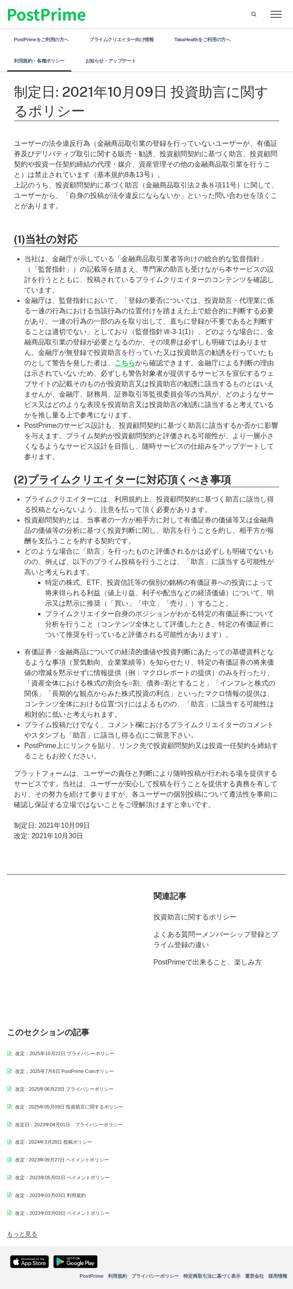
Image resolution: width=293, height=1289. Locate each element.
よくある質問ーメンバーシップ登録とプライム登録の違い (215, 939)
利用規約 (117, 1276)
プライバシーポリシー (155, 1276)
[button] (253, 14)
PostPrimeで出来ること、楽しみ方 (207, 962)
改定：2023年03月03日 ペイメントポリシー (62, 1213)
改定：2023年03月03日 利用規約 (50, 1195)
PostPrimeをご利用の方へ (41, 39)
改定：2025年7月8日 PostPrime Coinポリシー (64, 1071)
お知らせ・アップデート (110, 60)
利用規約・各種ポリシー (39, 60)
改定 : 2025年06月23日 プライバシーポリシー (64, 1089)
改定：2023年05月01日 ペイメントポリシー (62, 1177)
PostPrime (92, 1276)
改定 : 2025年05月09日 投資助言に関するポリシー (69, 1106)
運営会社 (254, 1276)
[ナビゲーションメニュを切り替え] (276, 14)
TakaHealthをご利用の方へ (202, 39)
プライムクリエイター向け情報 (121, 39)
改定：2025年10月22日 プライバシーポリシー (64, 1053)
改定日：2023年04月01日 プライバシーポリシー (69, 1124)
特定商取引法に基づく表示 (212, 1276)
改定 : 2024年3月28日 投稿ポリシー (53, 1142)
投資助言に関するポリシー (195, 917)
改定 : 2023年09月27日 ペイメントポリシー (62, 1159)
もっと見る (22, 1233)
